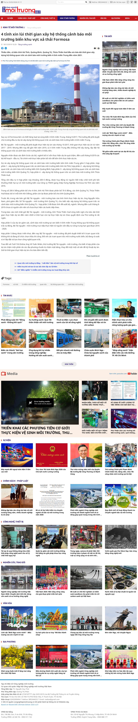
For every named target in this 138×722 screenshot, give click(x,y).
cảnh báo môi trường (75, 284)
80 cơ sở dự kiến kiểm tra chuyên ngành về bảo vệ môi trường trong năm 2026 (50, 512)
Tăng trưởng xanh (34, 28)
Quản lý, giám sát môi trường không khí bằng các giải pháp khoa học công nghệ (51, 553)
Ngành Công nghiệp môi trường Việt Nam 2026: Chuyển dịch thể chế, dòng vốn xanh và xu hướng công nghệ (119, 71)
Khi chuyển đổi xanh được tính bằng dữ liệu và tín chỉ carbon (96, 322)
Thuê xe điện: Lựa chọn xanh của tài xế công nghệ (69, 321)
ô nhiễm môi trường (29, 284)
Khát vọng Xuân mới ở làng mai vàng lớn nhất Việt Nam (16, 672)
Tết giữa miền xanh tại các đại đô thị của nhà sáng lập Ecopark (118, 152)
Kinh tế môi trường (67, 18)
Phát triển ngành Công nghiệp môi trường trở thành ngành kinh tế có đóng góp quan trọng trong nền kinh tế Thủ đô (86, 512)
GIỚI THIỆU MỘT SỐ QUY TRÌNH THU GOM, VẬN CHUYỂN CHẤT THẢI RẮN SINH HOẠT (94, 431)
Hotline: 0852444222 (99, 2)
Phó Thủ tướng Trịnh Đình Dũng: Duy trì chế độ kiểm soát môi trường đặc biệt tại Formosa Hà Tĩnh (36, 61)
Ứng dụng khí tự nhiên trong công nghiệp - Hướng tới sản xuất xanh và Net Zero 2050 (40, 353)
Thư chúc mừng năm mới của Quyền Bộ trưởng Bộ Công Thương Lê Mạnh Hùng (118, 126)
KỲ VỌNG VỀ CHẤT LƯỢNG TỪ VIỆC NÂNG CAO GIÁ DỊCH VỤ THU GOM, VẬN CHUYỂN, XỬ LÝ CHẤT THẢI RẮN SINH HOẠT (123, 403)
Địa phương (115, 18)
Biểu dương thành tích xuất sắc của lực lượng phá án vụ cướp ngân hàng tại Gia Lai (51, 673)
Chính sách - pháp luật (15, 481)
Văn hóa (103, 18)
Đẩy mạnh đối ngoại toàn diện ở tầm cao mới (118, 110)
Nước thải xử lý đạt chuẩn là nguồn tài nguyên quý (120, 593)
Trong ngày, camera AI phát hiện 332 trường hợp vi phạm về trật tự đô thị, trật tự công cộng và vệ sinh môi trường (85, 553)
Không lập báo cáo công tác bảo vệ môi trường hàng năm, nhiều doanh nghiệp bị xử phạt (119, 90)
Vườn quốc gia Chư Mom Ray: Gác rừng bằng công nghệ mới (121, 552)
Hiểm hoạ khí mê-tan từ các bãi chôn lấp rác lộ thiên (37, 267)
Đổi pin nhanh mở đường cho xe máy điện (68, 351)
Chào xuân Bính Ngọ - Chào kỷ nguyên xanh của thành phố (96, 353)
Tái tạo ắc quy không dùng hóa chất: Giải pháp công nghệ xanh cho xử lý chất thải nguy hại (15, 553)
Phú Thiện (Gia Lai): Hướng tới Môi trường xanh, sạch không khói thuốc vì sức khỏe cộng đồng (123, 431)
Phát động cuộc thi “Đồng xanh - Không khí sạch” (13, 321)
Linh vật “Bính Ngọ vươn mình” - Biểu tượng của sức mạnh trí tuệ (117, 134)
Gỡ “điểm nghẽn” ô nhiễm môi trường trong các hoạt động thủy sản (43, 270)
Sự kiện (10, 18)
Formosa (6, 284)
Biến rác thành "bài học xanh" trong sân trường (12, 351)
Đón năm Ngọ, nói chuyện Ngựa (118, 632)
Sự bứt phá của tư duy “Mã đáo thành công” (51, 633)
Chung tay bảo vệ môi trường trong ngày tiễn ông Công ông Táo (84, 633)
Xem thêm (69, 364)
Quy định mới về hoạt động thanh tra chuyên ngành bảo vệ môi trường (120, 511)
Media (127, 18)
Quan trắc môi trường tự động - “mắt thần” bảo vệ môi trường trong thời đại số (47, 263)
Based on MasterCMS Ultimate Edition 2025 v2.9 (19, 704)
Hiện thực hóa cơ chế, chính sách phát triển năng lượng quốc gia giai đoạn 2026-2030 (123, 322)
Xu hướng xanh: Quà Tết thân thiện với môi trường (41, 321)
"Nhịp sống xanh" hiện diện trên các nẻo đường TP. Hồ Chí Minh (123, 353)
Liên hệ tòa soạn (119, 2)
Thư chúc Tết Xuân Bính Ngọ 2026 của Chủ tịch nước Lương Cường (119, 118)
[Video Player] (40, 403)
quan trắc (43, 284)
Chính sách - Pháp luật (26, 18)
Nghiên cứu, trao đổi (87, 18)
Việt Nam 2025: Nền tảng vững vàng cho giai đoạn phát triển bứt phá (118, 81)
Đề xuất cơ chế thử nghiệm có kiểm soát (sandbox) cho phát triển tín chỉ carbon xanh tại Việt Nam (118, 100)
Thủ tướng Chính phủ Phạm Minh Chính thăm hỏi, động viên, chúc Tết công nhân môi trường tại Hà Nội (118, 143)
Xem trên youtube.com (118, 373)
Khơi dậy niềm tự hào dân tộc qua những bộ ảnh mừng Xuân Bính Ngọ (119, 672)
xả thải (15, 284)
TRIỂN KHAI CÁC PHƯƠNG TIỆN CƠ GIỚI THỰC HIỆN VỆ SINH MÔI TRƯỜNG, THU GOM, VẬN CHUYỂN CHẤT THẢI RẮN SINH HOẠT (36, 430)
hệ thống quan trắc (57, 284)
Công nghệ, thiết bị (47, 18)
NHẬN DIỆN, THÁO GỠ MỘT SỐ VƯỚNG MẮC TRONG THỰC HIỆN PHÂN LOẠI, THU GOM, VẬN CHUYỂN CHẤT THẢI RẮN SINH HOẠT (94, 403)
